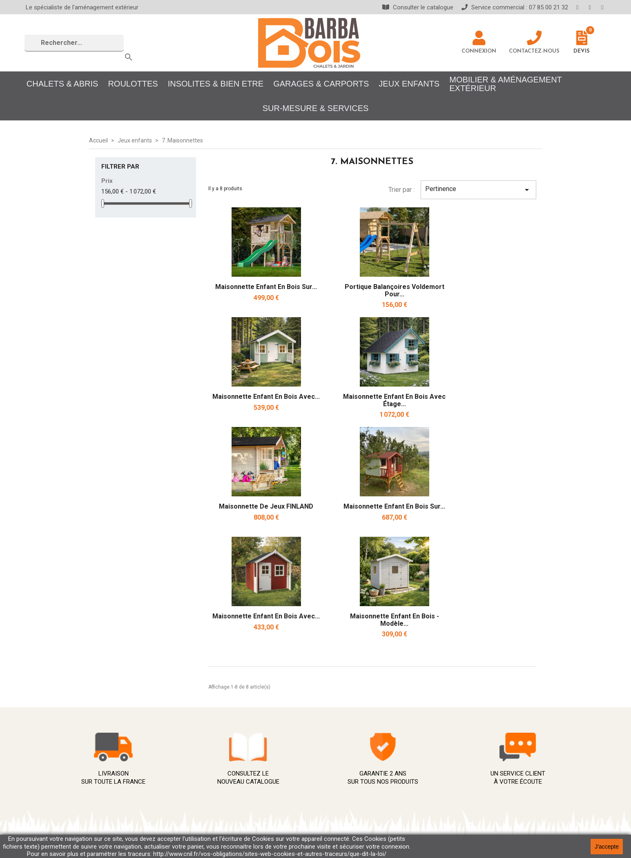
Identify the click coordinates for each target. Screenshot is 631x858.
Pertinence (478, 190)
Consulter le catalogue (417, 7)
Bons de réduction (487, 783)
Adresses (476, 774)
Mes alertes (479, 791)
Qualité (326, 792)
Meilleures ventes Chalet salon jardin (254, 759)
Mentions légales (341, 759)
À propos (329, 775)
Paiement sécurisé (343, 783)
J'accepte (607, 846)
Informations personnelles (499, 750)
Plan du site (333, 816)
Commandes (479, 758)
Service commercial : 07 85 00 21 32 (515, 7)
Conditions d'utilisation (348, 767)
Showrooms (333, 824)
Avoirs (471, 766)
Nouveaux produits (228, 751)
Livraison (329, 751)
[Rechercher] (74, 43)
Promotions (218, 767)
